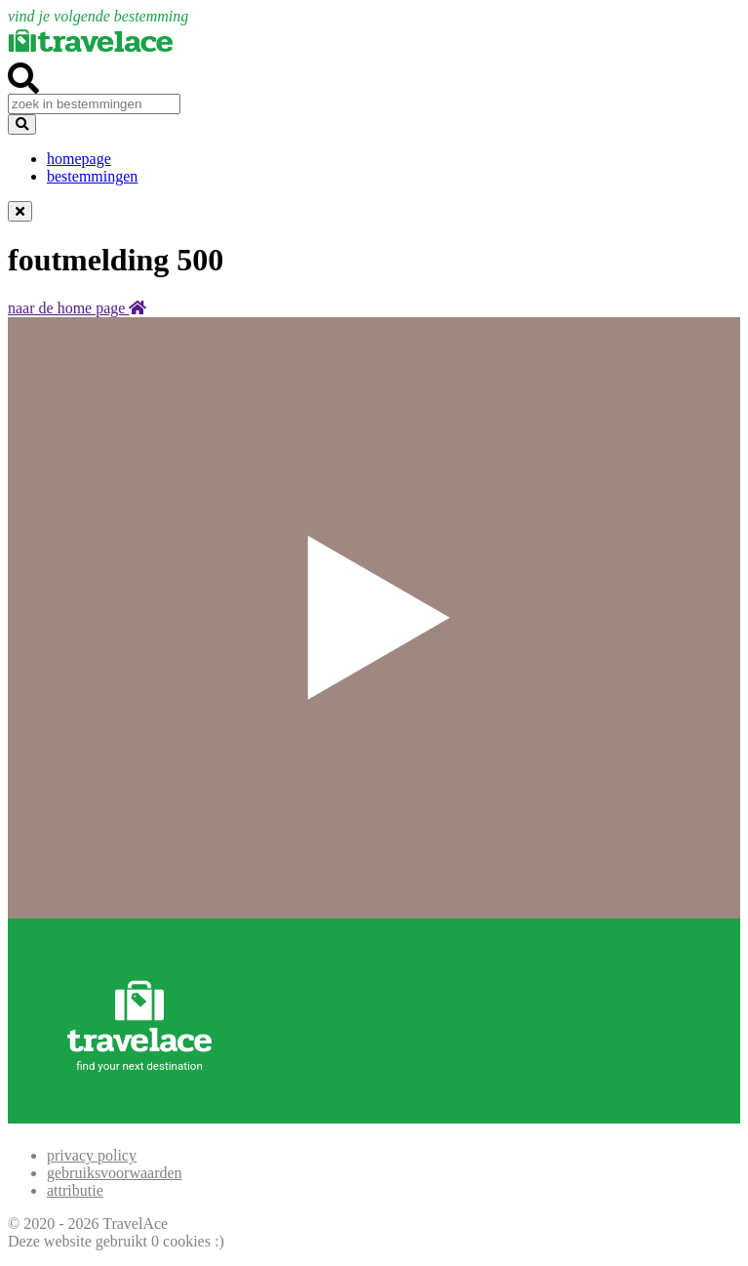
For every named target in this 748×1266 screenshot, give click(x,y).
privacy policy (92, 1155)
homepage (79, 158)
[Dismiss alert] (20, 211)
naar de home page (77, 308)
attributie (75, 1190)
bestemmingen (92, 176)
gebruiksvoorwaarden (114, 1172)
